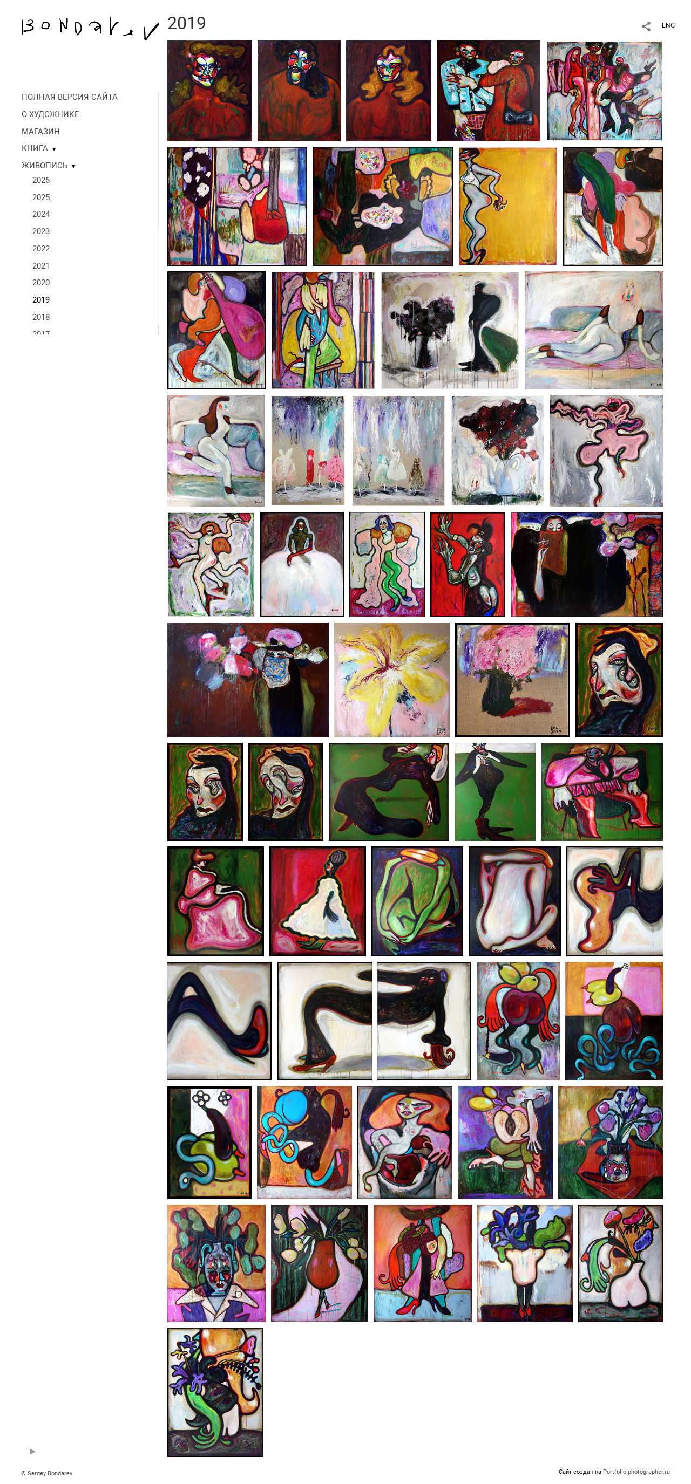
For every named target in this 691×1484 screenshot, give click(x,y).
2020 (41, 283)
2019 (41, 300)
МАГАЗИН (41, 131)
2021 (41, 266)
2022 (41, 249)
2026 (41, 180)
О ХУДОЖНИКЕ (50, 114)
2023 (41, 231)
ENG (668, 25)
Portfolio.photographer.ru (636, 1471)
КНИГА (35, 148)
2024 (41, 214)
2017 (41, 334)
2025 (41, 197)
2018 (41, 317)
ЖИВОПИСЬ (44, 165)
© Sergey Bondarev (46, 1473)
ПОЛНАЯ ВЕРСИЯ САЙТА (70, 97)
